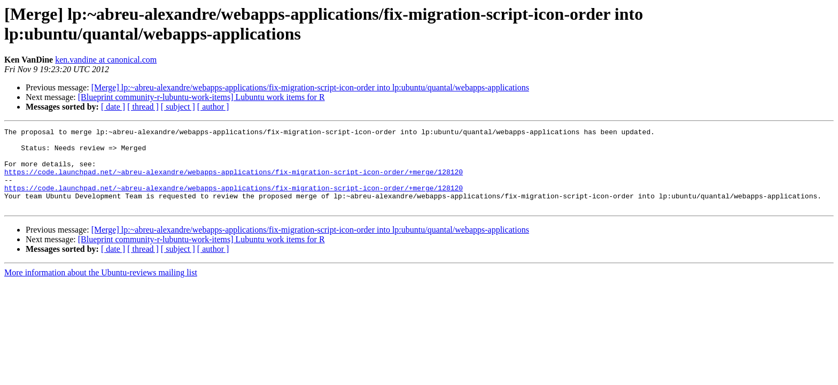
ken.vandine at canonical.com (106, 59)
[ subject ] (178, 106)
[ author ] (213, 106)
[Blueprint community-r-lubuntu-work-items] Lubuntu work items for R (201, 97)
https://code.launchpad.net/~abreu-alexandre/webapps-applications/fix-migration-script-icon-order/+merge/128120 (233, 181)
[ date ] (113, 106)
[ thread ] (143, 106)
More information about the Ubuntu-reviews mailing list (100, 288)
